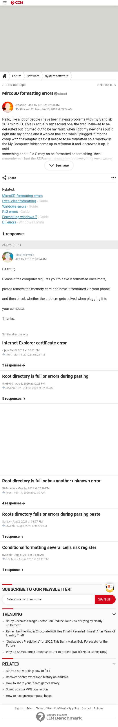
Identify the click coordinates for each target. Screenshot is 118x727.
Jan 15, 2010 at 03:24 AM (56, 109)
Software (33, 76)
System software (56, 76)
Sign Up (19, 708)
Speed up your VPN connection (27, 689)
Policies (98, 708)
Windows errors (14, 206)
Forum (16, 76)
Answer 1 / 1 (11, 245)
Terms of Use (43, 708)
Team (30, 708)
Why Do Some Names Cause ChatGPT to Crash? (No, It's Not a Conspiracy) (56, 652)
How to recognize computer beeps (29, 695)
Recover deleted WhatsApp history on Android (37, 677)
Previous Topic (16, 85)
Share (12, 178)
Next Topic (104, 85)
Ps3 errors (10, 212)
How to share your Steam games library (33, 683)
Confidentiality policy (66, 708)
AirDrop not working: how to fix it (28, 671)
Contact (86, 708)
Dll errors (9, 222)
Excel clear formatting (19, 201)
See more (62, 165)
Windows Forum (31, 222)
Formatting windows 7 (19, 217)
